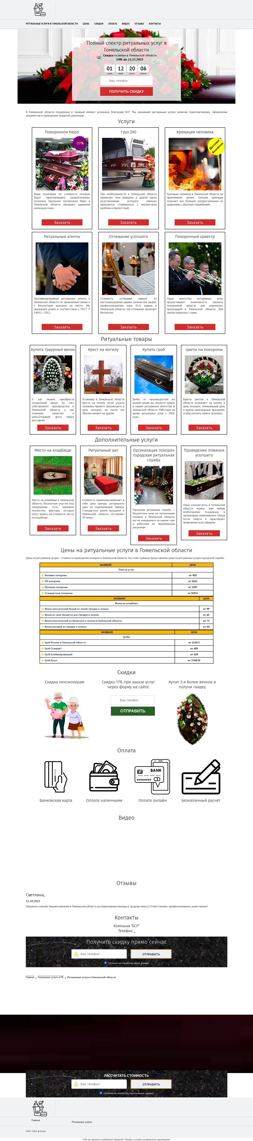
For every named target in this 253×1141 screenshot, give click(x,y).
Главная (36, 1120)
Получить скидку (126, 91)
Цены (86, 23)
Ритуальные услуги (82, 1121)
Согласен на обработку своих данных (128, 963)
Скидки (98, 23)
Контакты (155, 23)
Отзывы (139, 23)
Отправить (132, 711)
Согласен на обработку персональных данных (128, 1093)
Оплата (112, 23)
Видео (125, 23)
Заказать (62, 222)
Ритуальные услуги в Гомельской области (52, 23)
